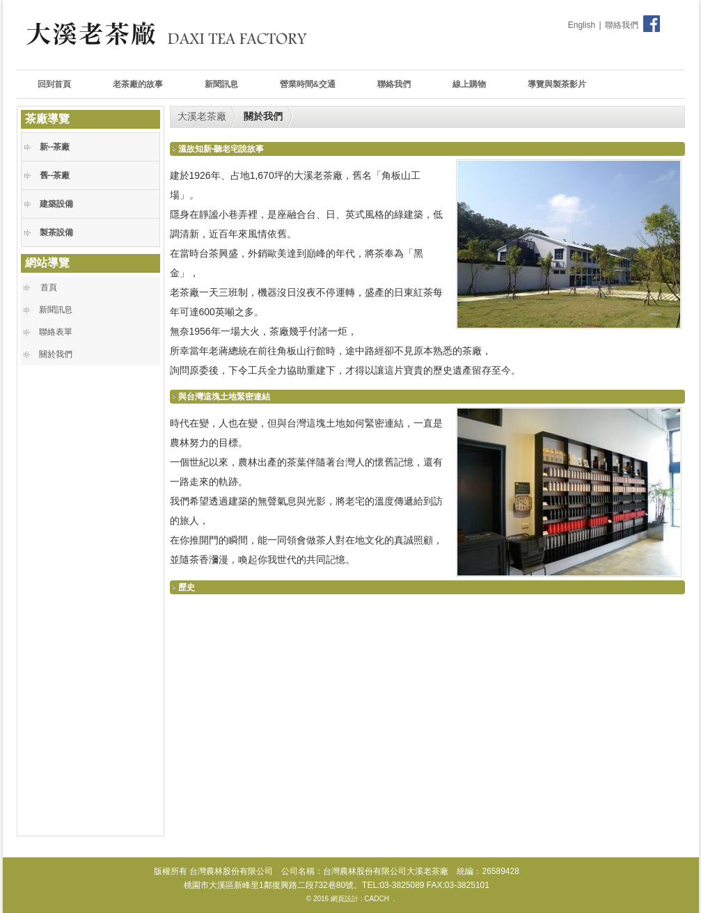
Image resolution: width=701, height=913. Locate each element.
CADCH (376, 899)
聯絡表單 (55, 332)
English (581, 25)
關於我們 (55, 354)
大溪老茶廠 (202, 116)
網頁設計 (345, 899)
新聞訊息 (55, 310)
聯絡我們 (621, 25)
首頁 (48, 287)
